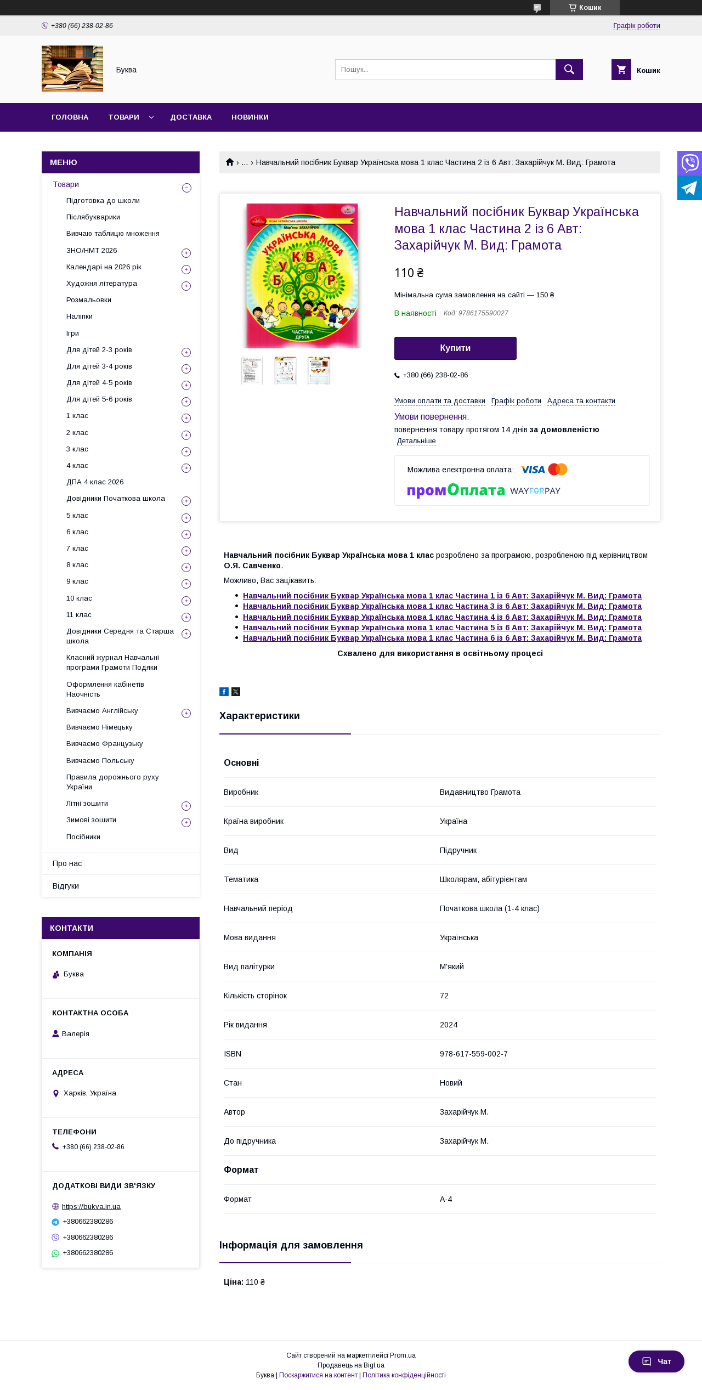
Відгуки (66, 886)
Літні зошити (87, 803)
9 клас (77, 581)
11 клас (79, 615)
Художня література (101, 283)
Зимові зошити (91, 820)
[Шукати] (569, 69)
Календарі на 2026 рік (103, 267)
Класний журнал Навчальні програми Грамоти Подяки (112, 662)
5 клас (77, 515)
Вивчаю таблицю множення (113, 233)
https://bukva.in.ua (91, 1206)
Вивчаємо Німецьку (99, 727)
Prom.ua (403, 1355)
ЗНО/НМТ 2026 (91, 250)
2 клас (77, 432)
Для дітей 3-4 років (99, 366)
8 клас (77, 565)
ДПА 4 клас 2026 (94, 482)
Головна (70, 117)
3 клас (77, 449)
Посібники (83, 837)
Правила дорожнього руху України (112, 782)
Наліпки (79, 316)
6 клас (77, 532)
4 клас (77, 465)
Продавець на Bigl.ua (351, 1365)
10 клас (79, 598)
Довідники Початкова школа (115, 498)
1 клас (77, 415)
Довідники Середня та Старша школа (120, 636)
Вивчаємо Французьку (104, 743)
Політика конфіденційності (404, 1375)
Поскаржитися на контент (318, 1375)
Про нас (67, 863)
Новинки (250, 117)
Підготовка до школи (103, 200)
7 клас (77, 548)
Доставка (191, 117)
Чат (656, 1361)
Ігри (72, 333)
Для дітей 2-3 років (99, 350)
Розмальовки (88, 300)
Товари (123, 117)
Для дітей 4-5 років (99, 382)
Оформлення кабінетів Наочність (105, 689)
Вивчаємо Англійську (102, 711)
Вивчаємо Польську (100, 760)
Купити (455, 348)
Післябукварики (93, 217)
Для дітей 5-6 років (99, 399)
